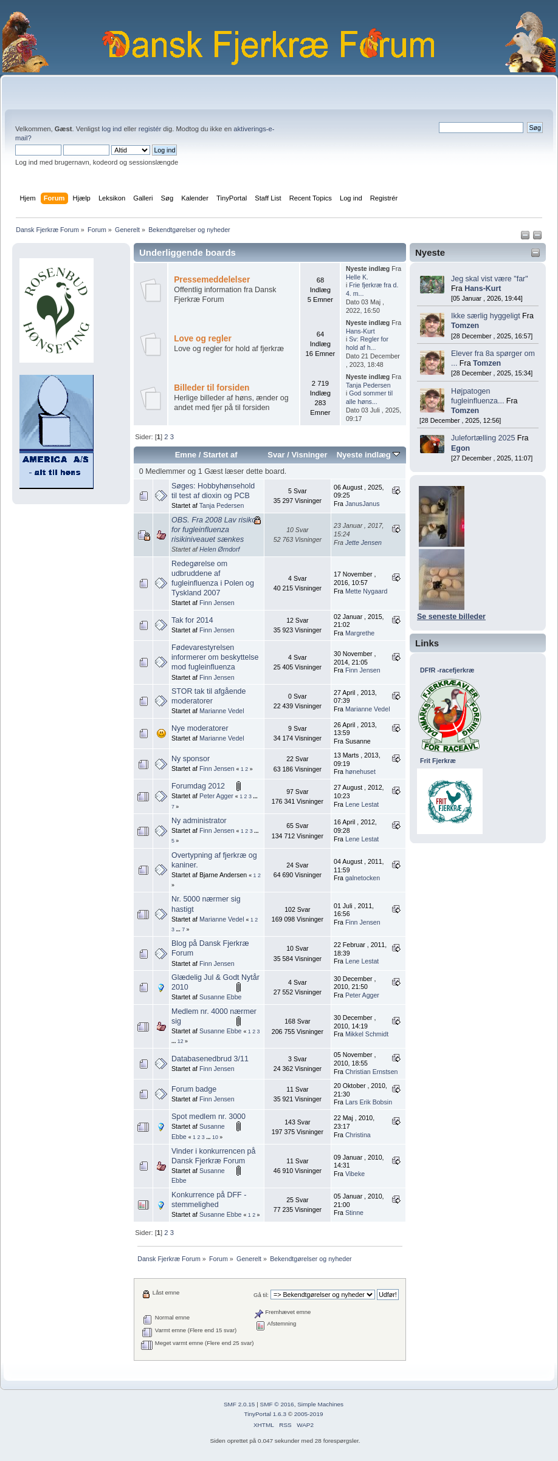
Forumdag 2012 (198, 786)
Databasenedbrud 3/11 (210, 1059)
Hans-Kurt (482, 288)
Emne (186, 454)
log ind (112, 128)
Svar (275, 454)
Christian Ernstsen (371, 1071)
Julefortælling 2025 (483, 438)
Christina (358, 1134)
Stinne (354, 1212)
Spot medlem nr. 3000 (208, 1116)
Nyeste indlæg (369, 454)
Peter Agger (216, 795)
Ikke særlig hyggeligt (485, 316)
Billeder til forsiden (211, 387)
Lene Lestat (362, 804)
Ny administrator (199, 820)
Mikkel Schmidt (366, 1034)
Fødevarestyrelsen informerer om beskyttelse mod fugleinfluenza (214, 657)
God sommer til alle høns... (369, 397)
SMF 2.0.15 (239, 1404)
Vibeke (355, 1173)
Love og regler (203, 338)
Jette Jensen (363, 542)
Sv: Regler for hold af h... (367, 343)
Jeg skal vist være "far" (489, 279)
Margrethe (359, 633)
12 (180, 1041)
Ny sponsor (190, 758)
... (255, 796)
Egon (460, 448)
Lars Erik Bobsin (368, 1102)
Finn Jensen (217, 602)
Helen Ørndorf (219, 549)
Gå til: (261, 1295)
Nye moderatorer (200, 728)
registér (150, 128)
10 (215, 1137)
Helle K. (357, 277)
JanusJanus (362, 503)
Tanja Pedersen (368, 385)
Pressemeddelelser (212, 279)
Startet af (220, 454)
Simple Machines (320, 1404)
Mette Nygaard (366, 591)
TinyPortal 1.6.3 (265, 1414)
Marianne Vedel (221, 710)
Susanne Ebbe (220, 997)
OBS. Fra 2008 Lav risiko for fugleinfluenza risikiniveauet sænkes (213, 530)
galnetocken (362, 877)
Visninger (309, 454)
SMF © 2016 (277, 1404)
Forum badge (193, 1089)
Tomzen (465, 325)
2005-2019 (308, 1414)
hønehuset (360, 771)
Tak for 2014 (192, 620)
